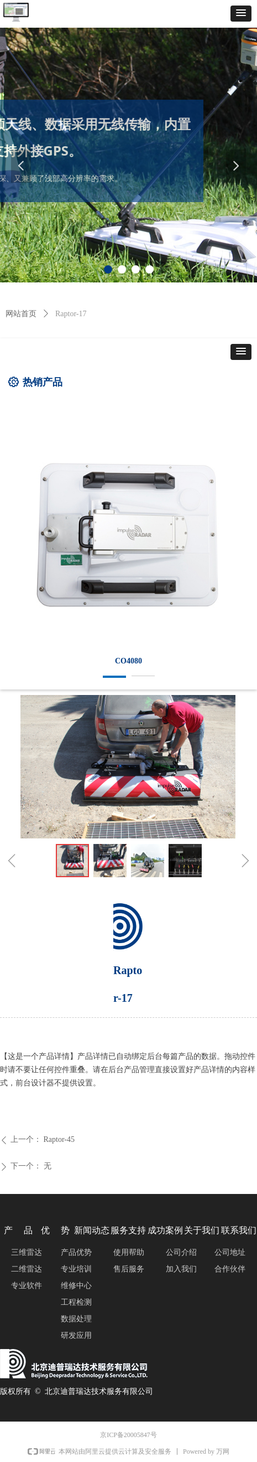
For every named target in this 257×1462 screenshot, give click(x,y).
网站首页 (21, 314)
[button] (240, 14)
